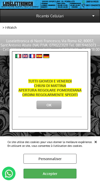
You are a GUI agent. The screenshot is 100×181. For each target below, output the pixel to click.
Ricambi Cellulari (50, 16)
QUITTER (96, 141)
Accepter (50, 173)
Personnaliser (50, 159)
